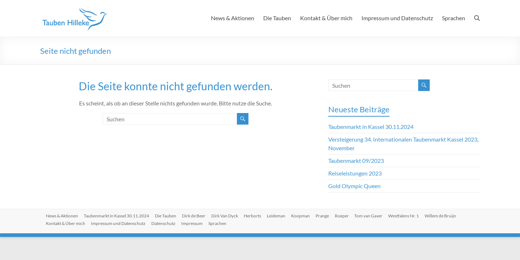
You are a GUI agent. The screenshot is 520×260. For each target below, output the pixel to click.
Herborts (252, 215)
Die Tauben (277, 17)
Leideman (276, 215)
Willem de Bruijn (440, 215)
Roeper (342, 215)
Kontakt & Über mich (326, 17)
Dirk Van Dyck (224, 215)
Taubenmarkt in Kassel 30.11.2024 (370, 126)
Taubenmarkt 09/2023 (356, 160)
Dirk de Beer (193, 215)
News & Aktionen (232, 17)
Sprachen (453, 17)
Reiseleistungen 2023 (355, 173)
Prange (322, 215)
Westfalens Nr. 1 (404, 215)
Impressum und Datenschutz (397, 17)
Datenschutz (163, 223)
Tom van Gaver (369, 215)
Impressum (192, 223)
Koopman (300, 215)
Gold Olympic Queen (354, 185)
